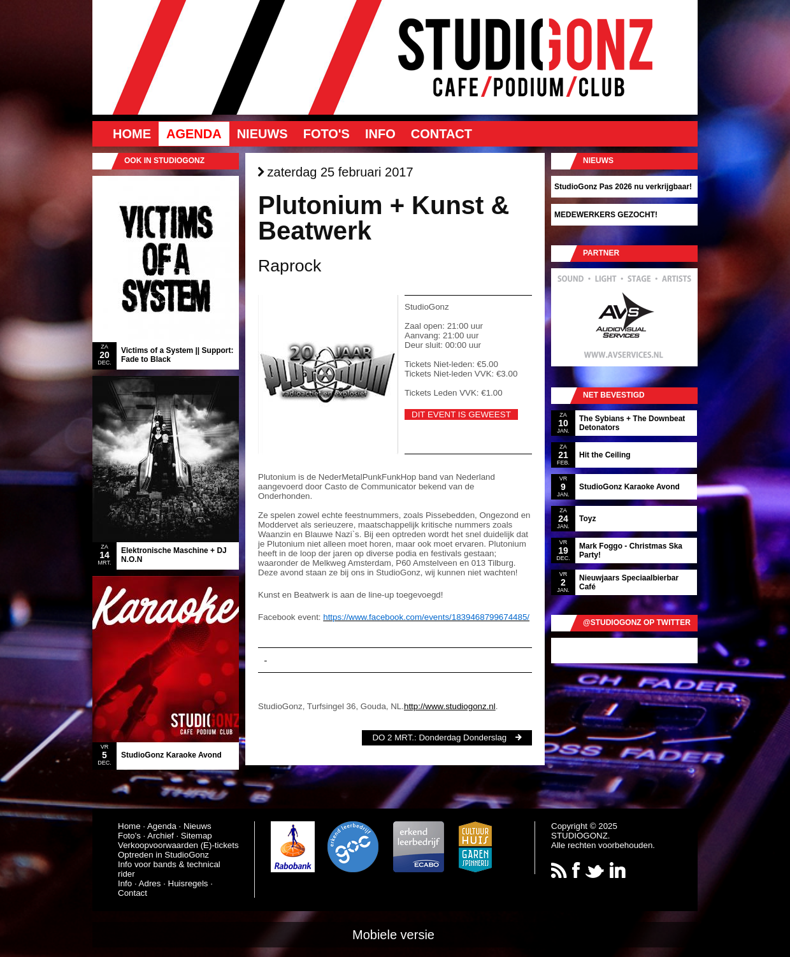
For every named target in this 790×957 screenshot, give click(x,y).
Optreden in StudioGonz (163, 855)
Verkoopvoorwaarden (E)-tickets (178, 845)
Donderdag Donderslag (462, 737)
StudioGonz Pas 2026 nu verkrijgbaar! (623, 186)
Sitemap (196, 835)
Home (132, 134)
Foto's (326, 134)
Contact (441, 134)
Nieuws (262, 134)
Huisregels (188, 883)
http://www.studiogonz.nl (450, 706)
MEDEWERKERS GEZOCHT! (605, 214)
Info (380, 134)
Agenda (194, 134)
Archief (160, 835)
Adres (150, 883)
